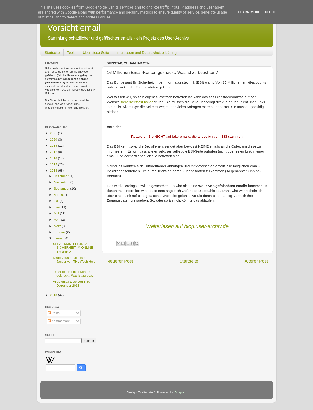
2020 (54, 139)
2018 (54, 145)
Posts (54, 313)
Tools (71, 52)
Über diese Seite (96, 52)
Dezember (62, 176)
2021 (54, 133)
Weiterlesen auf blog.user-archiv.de (187, 226)
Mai (57, 213)
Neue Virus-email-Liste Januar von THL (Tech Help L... (74, 261)
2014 (54, 170)
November (62, 182)
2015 (54, 164)
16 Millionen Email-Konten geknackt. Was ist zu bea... (74, 273)
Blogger (180, 392)
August (59, 194)
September (62, 188)
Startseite (52, 52)
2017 (54, 152)
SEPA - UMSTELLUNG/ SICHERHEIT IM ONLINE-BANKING (73, 247)
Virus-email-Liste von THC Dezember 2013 (71, 283)
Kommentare (59, 321)
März (58, 226)
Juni (57, 207)
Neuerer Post (120, 261)
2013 (54, 295)
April (57, 219)
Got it (270, 12)
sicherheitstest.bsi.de (137, 102)
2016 (54, 158)
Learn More (249, 12)
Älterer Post (256, 261)
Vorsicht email (74, 28)
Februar (60, 232)
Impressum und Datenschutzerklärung (147, 52)
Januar (59, 238)
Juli (57, 201)
